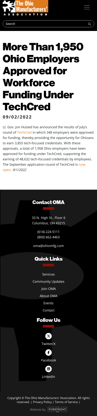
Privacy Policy (42, 402)
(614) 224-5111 (48, 231)
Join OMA (48, 288)
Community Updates (48, 281)
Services (48, 274)
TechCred (24, 132)
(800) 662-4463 (48, 237)
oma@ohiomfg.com (48, 245)
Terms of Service (66, 402)
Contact (48, 310)
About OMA (48, 296)
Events (48, 303)
